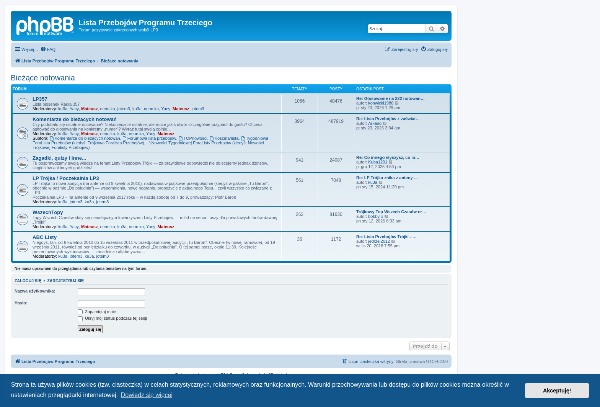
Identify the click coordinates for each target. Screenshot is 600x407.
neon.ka (107, 108)
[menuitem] (47, 49)
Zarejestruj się (65, 280)
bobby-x (375, 216)
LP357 (40, 99)
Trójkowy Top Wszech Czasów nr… (391, 211)
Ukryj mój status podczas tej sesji (112, 318)
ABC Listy (45, 237)
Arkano (375, 123)
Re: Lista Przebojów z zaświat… (388, 118)
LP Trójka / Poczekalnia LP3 (66, 178)
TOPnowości (193, 138)
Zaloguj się (28, 280)
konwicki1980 (380, 103)
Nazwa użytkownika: (35, 291)
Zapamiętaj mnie (97, 311)
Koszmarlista (224, 138)
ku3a (62, 108)
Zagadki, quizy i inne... (59, 158)
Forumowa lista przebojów (149, 138)
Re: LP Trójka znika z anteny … (387, 177)
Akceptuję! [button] (557, 390)
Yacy (74, 108)
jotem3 (123, 108)
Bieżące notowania (43, 78)
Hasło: (21, 303)
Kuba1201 (377, 162)
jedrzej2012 (379, 241)
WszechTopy (48, 212)
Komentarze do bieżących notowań (75, 119)
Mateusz (89, 108)
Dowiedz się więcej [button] (147, 395)
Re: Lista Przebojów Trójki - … (386, 236)
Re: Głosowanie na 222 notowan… (390, 98)
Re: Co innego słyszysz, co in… (387, 157)
